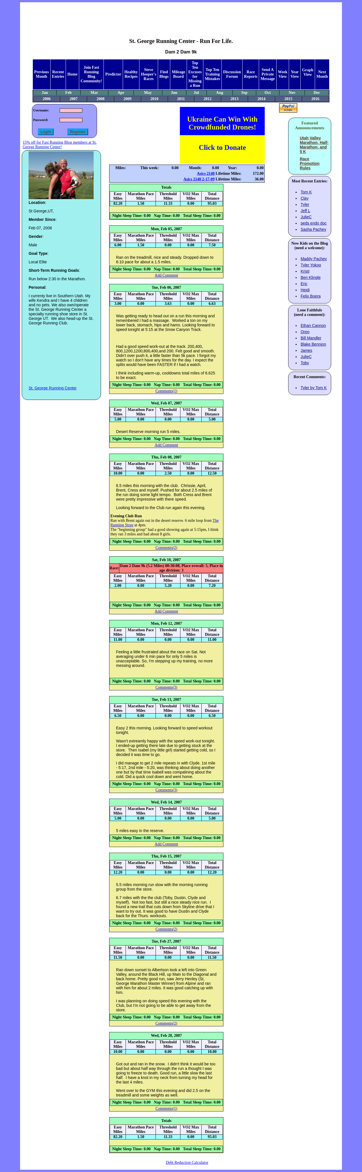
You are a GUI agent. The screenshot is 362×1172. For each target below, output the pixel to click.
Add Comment (166, 275)
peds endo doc (314, 223)
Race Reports (250, 74)
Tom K (306, 192)
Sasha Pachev (313, 229)
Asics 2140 (206, 173)
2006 (47, 99)
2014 (262, 99)
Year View (294, 74)
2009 (128, 99)
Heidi (305, 290)
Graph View (307, 72)
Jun (174, 93)
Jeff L (305, 210)
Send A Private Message (267, 74)
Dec (317, 93)
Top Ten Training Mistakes (212, 74)
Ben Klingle (311, 277)
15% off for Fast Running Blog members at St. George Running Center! (59, 144)
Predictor (113, 74)
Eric (304, 283)
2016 (315, 99)
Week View (282, 74)
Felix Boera (311, 296)
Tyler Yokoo (311, 265)
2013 (234, 99)
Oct (268, 93)
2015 (288, 99)
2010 (154, 99)
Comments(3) (166, 687)
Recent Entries (58, 74)
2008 (100, 99)
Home (72, 74)
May (148, 93)
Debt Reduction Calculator (187, 1162)
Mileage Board (178, 74)
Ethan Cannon (313, 325)
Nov (292, 93)
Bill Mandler (311, 338)
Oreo (305, 331)
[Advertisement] (181, 16)
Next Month (322, 74)
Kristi (305, 271)
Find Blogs (164, 74)
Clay (305, 198)
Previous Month (41, 74)
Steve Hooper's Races (148, 74)
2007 (73, 99)
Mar (94, 93)
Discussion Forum (232, 74)
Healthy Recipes (131, 74)
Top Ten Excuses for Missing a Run (195, 74)
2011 (181, 99)
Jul (196, 93)
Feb (68, 93)
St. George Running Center (53, 388)
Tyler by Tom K (314, 387)
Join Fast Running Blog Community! (91, 74)
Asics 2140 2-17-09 (198, 179)
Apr (120, 93)
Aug (219, 93)
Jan (45, 93)
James (306, 350)
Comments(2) (166, 548)
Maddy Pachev (314, 259)
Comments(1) (166, 391)
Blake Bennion (313, 344)
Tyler (305, 204)
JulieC (306, 217)
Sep (244, 93)
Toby (305, 363)
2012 (208, 99)
